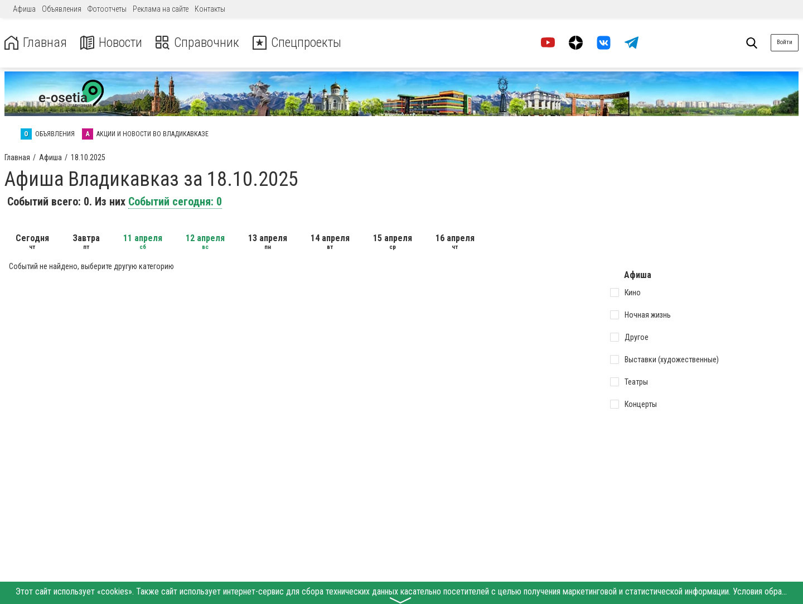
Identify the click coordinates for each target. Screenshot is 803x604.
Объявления (61, 8)
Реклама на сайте (160, 8)
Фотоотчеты (107, 8)
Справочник (197, 42)
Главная (35, 42)
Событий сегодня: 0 (175, 201)
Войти (784, 42)
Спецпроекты (298, 42)
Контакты (210, 8)
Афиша (24, 8)
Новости (110, 42)
